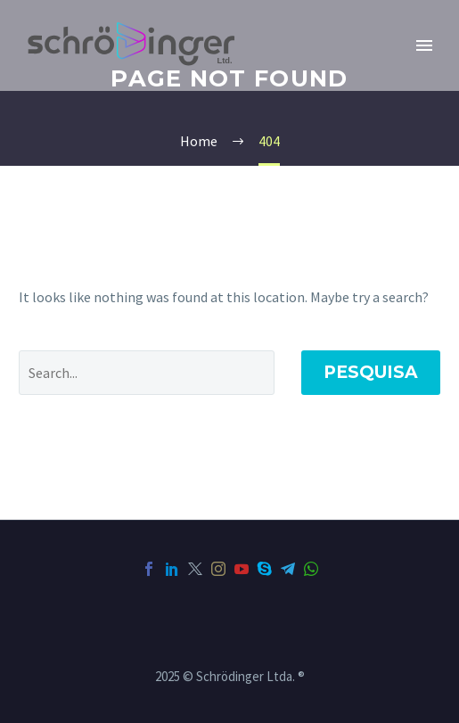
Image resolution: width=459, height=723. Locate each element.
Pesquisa (371, 372)
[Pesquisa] (147, 372)
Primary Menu (424, 45)
